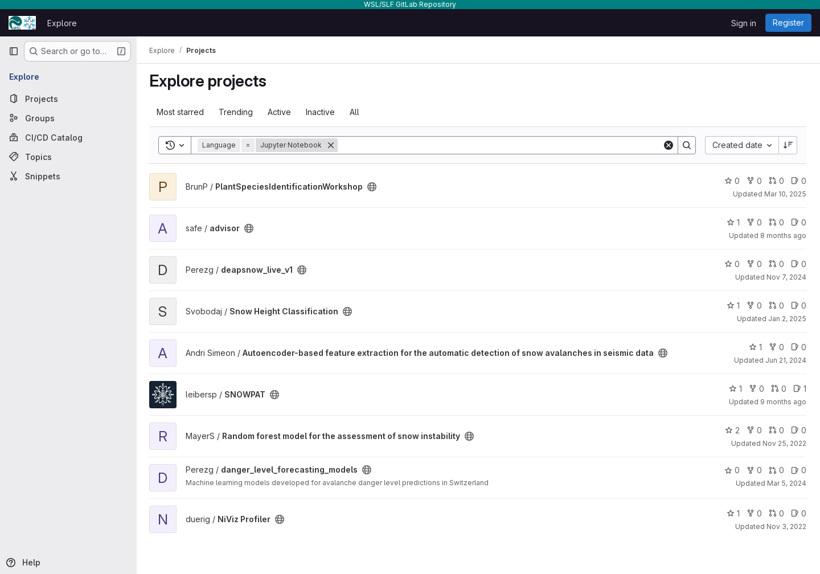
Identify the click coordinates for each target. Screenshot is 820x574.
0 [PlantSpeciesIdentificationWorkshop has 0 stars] (732, 181)
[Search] (500, 145)
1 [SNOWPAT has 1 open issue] (799, 388)
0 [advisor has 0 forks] (754, 222)
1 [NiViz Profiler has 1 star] (733, 513)
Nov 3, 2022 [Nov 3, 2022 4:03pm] (786, 526)
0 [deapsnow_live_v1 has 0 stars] (732, 264)
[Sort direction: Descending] (788, 145)
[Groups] (68, 118)
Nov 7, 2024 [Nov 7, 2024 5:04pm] (786, 277)
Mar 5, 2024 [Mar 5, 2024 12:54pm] (786, 483)
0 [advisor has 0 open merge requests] (776, 222)
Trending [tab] (237, 112)
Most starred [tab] (181, 112)
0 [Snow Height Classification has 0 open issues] (798, 305)
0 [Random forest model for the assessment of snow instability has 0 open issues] (798, 430)
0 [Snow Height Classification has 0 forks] (754, 305)
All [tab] (355, 112)
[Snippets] (68, 176)
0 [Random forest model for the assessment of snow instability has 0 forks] (754, 430)
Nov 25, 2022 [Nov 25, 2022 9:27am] (784, 443)
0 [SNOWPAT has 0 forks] (756, 388)
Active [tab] (280, 112)
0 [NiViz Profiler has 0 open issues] (798, 513)
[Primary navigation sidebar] (14, 51)
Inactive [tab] (321, 112)
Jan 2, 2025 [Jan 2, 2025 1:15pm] (787, 318)
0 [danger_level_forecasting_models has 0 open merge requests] (776, 470)
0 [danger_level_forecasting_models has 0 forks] (754, 470)
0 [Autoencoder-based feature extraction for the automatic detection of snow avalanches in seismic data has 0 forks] (776, 347)
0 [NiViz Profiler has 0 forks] (754, 513)
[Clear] (668, 145)
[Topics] (68, 156)
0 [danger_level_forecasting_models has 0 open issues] (798, 470)
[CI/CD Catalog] (68, 137)
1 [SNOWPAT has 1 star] (735, 388)
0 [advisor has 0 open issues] (798, 222)
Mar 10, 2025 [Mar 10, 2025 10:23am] (785, 194)
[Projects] (68, 98)
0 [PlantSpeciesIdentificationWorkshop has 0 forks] (754, 181)
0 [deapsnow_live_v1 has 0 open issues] (798, 264)
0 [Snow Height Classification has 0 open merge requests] (776, 305)
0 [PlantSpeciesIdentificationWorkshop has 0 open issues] (798, 181)
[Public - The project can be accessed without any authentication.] (373, 186)
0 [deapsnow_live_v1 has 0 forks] (754, 264)
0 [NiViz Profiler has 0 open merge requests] (776, 513)
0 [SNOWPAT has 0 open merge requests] (778, 388)
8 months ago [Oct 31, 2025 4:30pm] (783, 235)
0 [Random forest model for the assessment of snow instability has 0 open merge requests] (776, 430)
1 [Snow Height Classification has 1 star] (733, 305)
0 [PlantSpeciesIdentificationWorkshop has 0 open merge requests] (776, 181)
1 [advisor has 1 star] (733, 222)
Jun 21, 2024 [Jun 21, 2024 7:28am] (785, 360)
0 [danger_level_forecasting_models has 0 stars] (732, 470)
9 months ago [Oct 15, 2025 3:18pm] (783, 401)
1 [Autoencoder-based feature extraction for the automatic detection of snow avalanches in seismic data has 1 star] (755, 347)
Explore (62, 23)
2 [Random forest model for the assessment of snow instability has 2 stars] (732, 430)
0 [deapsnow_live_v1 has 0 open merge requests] (776, 264)
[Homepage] (22, 23)
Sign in (743, 23)
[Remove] (332, 145)
